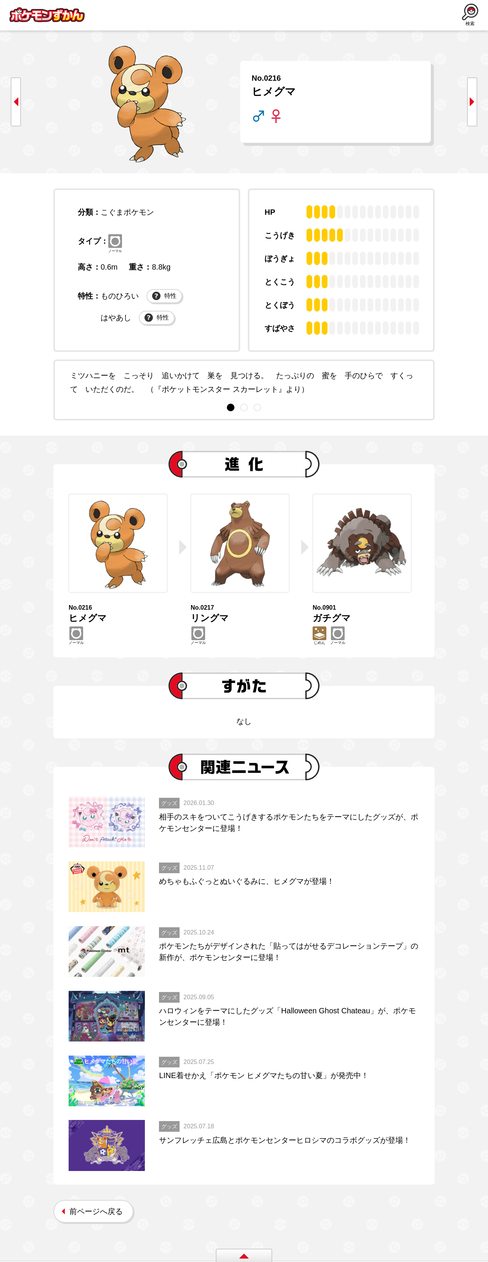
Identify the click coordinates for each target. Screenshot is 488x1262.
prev (17, 102)
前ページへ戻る (96, 1212)
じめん (319, 636)
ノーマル (116, 243)
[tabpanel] (244, 382)
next (471, 102)
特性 (164, 296)
